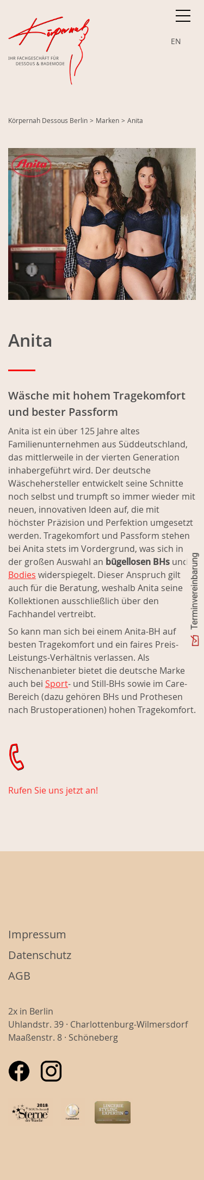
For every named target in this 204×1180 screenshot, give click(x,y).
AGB (19, 975)
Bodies (22, 575)
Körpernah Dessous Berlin (48, 120)
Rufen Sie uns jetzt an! (53, 790)
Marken (107, 120)
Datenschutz (39, 955)
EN (176, 41)
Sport (56, 684)
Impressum (37, 934)
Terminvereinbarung (194, 591)
